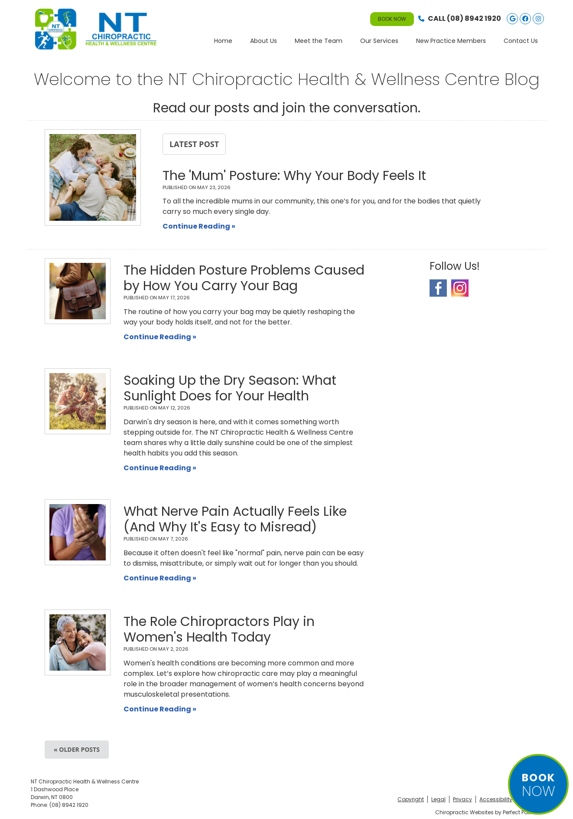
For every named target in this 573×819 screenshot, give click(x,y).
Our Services (379, 40)
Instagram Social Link (460, 288)
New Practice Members (451, 40)
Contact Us (521, 40)
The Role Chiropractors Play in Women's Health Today (219, 629)
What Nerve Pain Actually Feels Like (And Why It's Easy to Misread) (235, 519)
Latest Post (194, 144)
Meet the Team (318, 40)
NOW (538, 785)
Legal (438, 799)
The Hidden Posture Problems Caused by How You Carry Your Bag (244, 278)
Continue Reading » (199, 226)
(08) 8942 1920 (474, 18)
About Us (263, 40)
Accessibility (495, 799)
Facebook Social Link (438, 288)
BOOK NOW (392, 19)
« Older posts (77, 749)
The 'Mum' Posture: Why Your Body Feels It (294, 176)
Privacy (462, 799)
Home (223, 40)
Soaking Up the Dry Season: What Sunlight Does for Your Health (230, 388)
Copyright (410, 799)
